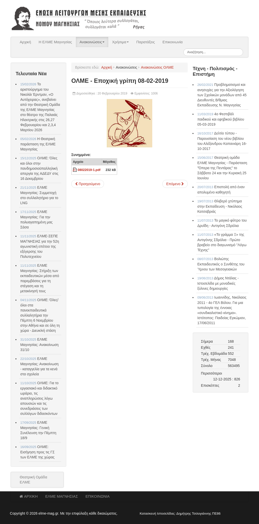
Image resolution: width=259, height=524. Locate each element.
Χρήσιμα (120, 42)
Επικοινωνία (172, 42)
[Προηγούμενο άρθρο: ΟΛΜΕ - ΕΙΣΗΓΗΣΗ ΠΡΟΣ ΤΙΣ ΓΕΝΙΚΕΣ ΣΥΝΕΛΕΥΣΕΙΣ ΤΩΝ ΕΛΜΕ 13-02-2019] (87, 184)
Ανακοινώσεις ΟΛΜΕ (157, 67)
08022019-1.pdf (89, 170)
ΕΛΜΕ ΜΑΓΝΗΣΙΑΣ (61, 496)
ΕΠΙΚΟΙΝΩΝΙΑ (97, 496)
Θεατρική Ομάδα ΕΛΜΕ (33, 479)
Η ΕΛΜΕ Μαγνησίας (55, 42)
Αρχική (25, 42)
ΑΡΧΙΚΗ (28, 496)
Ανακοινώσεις (92, 42)
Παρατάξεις (145, 42)
